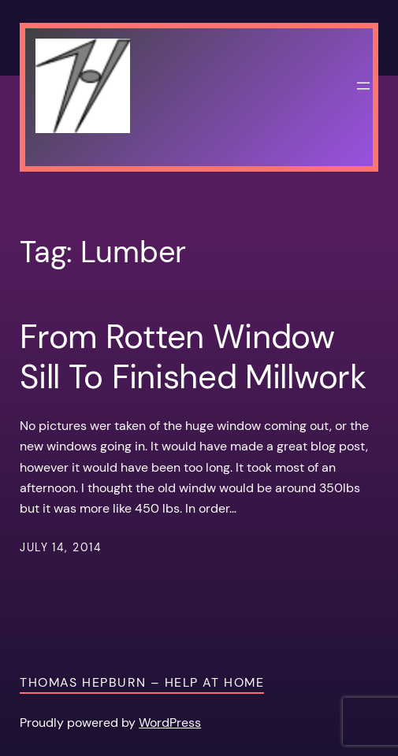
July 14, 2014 (61, 547)
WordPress (170, 722)
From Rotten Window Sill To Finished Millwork (193, 357)
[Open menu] (363, 85)
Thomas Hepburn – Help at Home (142, 682)
